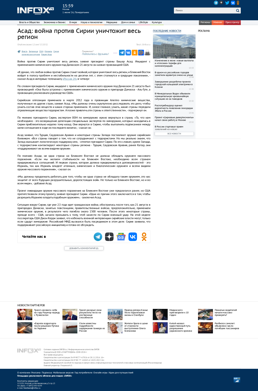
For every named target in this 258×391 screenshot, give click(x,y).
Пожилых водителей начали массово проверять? (226, 313)
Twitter (227, 3)
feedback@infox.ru (31, 388)
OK (239, 3)
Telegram (216, 3)
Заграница (33, 51)
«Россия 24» (69, 79)
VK (233, 3)
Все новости (174, 133)
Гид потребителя (83, 372)
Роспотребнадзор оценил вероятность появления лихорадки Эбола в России (174, 108)
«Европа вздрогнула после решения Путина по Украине (46, 326)
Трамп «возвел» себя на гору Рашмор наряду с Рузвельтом (47, 313)
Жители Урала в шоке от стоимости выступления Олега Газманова (136, 327)
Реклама (36, 372)
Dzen (221, 3)
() (83, 248)
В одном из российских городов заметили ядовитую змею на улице (174, 74)
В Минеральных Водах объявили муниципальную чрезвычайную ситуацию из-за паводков (172, 96)
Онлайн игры (100, 372)
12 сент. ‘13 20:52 (40, 44)
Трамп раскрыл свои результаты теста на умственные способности (90, 314)
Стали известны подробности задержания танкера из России (92, 327)
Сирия (56, 51)
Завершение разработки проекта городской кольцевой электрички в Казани (174, 84)
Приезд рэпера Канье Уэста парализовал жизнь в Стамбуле (136, 313)
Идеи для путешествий (121, 372)
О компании (23, 372)
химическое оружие (31, 54)
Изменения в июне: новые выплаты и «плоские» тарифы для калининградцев (174, 63)
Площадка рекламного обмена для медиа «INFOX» (44, 376)
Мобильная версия (63, 372)
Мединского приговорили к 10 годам (178, 313)
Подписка (47, 372)
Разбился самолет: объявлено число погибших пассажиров (227, 326)
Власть (24, 51)
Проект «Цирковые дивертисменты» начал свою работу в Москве (174, 119)
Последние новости (167, 31)
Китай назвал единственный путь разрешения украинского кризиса (180, 327)
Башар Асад (46, 54)
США (41, 51)
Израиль (48, 51)
